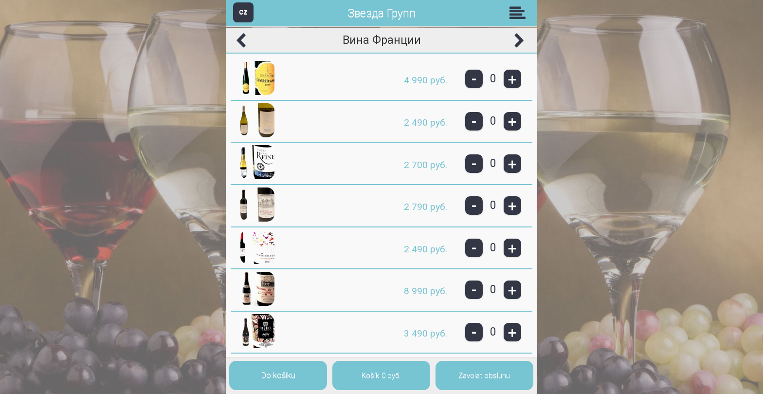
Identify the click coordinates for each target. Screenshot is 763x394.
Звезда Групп (381, 13)
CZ (243, 12)
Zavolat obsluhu (484, 375)
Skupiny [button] (519, 12)
